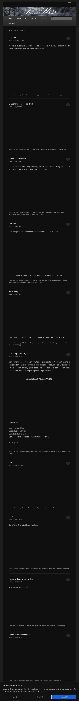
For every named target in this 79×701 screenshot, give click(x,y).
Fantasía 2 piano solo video (21, 579)
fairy (32, 451)
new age (19, 214)
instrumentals (49, 212)
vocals (55, 95)
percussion (59, 343)
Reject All (40, 697)
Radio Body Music (27, 365)
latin (36, 451)
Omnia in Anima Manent (19, 635)
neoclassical (12, 214)
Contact (43, 18)
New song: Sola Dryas (18, 354)
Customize (14, 697)
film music (26, 568)
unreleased (49, 95)
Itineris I (41, 568)
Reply (60, 95)
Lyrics (39, 451)
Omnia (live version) (17, 158)
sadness (50, 149)
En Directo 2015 (27, 149)
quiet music (41, 95)
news (52, 451)
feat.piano (26, 95)
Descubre (13, 38)
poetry (38, 149)
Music (19, 18)
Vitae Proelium (43, 680)
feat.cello (35, 212)
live (34, 149)
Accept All (64, 697)
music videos (33, 95)
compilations (27, 451)
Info (26, 18)
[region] (39, 691)
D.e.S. (11, 517)
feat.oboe (41, 212)
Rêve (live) (13, 291)
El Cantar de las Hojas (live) (21, 104)
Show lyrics (13, 442)
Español (73, 3)
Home (11, 18)
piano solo (38, 625)
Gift (10, 462)
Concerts (34, 18)
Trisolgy (12, 223)
